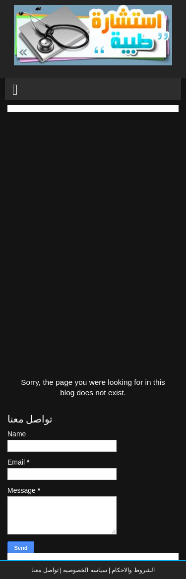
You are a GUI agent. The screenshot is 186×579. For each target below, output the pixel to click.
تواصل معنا (44, 570)
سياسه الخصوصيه (85, 570)
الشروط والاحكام (132, 570)
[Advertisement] (93, 205)
